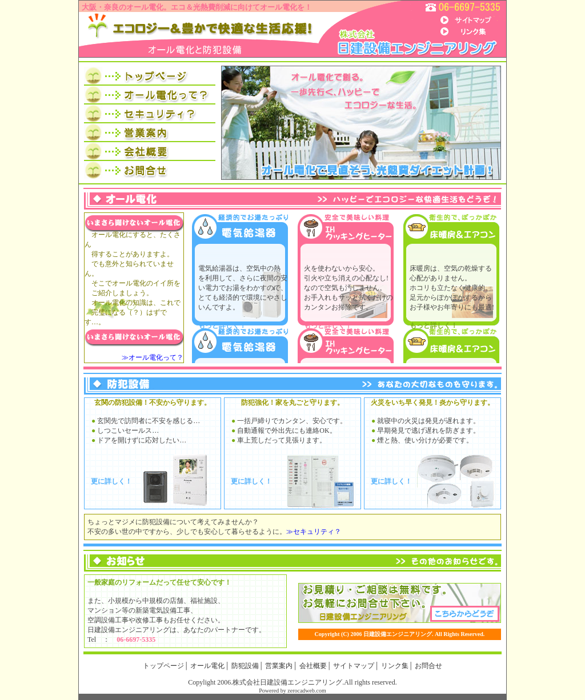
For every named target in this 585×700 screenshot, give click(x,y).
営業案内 (278, 666)
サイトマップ (353, 666)
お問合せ (428, 666)
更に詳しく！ (111, 481)
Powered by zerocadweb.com (292, 690)
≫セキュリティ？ (313, 532)
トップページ (163, 666)
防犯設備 (245, 666)
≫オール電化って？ (152, 357)
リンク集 (394, 666)
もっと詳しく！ (222, 325)
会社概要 (313, 666)
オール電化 (207, 666)
